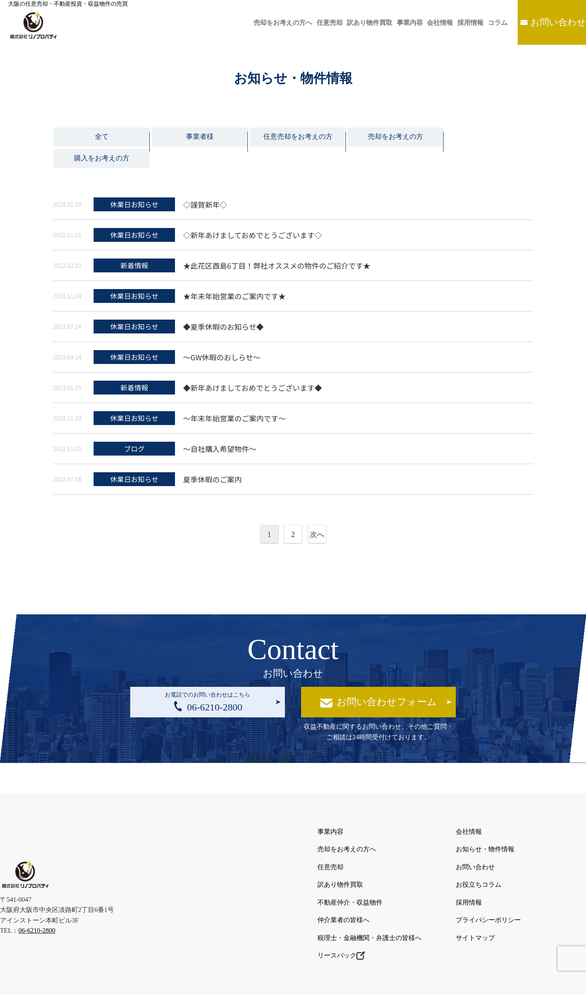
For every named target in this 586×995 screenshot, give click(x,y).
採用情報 (460, 22)
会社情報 (426, 22)
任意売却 (304, 22)
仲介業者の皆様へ (343, 892)
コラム (491, 22)
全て (101, 138)
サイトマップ (475, 908)
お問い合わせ (556, 22)
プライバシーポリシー (488, 892)
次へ (317, 516)
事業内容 (391, 22)
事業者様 (197, 138)
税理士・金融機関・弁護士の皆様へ (369, 908)
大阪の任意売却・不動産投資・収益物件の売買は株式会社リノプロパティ (284, 982)
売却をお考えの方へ (253, 22)
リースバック (341, 924)
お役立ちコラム (478, 860)
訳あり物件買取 (347, 22)
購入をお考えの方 (485, 138)
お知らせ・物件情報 (485, 829)
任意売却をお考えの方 (293, 138)
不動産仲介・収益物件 (350, 876)
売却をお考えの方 (389, 138)
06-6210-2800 (36, 904)
